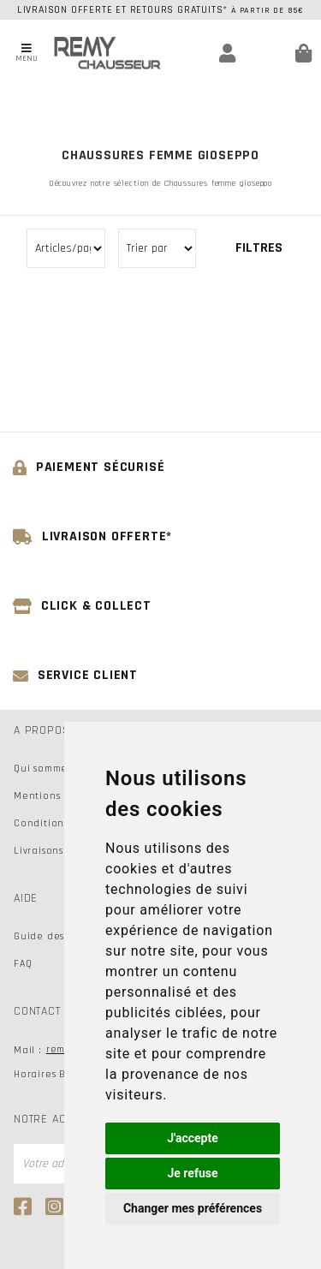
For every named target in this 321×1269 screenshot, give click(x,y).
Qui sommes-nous (57, 768)
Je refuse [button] (192, 1173)
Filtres (258, 248)
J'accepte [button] (192, 1138)
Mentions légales (57, 795)
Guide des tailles (56, 936)
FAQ (23, 963)
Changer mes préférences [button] (192, 1208)
